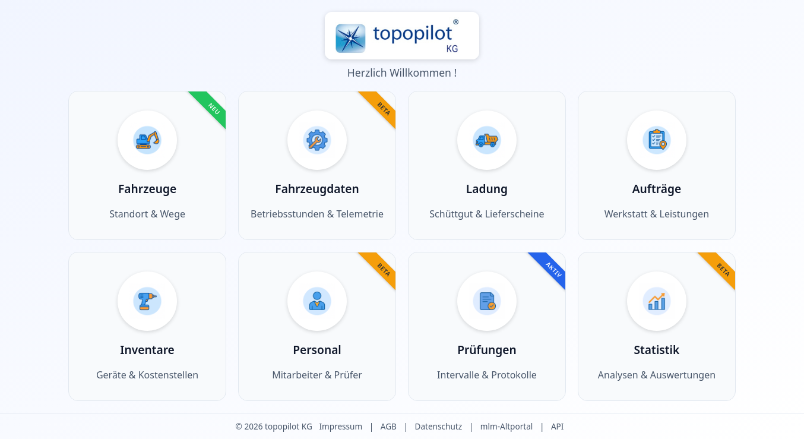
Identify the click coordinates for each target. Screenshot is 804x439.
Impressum (340, 426)
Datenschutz (438, 426)
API (557, 426)
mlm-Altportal (506, 426)
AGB (389, 426)
